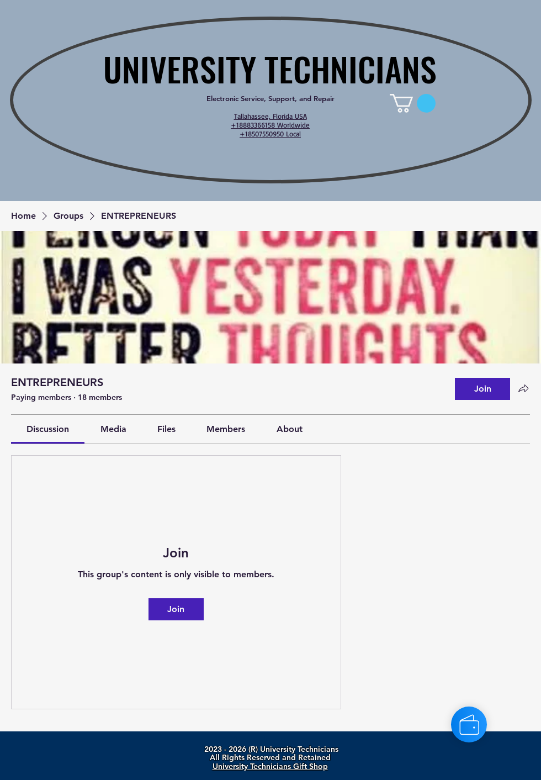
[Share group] (523, 388)
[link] (413, 103)
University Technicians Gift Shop (270, 766)
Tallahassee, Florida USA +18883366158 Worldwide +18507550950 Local (270, 125)
